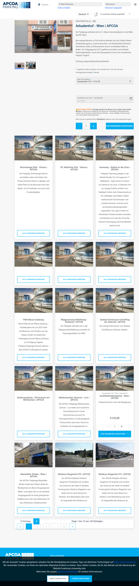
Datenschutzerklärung (67, 571)
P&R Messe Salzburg (33, 320)
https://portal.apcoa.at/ (125, 562)
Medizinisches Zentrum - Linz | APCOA (74, 398)
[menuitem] (64, 8)
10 (64, 527)
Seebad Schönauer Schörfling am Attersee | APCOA (114, 321)
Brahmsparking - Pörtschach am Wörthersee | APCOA (33, 398)
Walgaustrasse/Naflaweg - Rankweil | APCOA (74, 321)
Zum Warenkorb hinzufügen (119, 126)
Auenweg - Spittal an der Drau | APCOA (114, 168)
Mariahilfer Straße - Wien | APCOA (33, 475)
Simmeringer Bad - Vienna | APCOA (33, 168)
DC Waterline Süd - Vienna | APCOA (74, 168)
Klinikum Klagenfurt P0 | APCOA (74, 474)
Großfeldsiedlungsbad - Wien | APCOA (115, 397)
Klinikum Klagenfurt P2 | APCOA (115, 474)
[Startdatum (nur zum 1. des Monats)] (102, 99)
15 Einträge (29, 521)
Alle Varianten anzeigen (33, 233)
